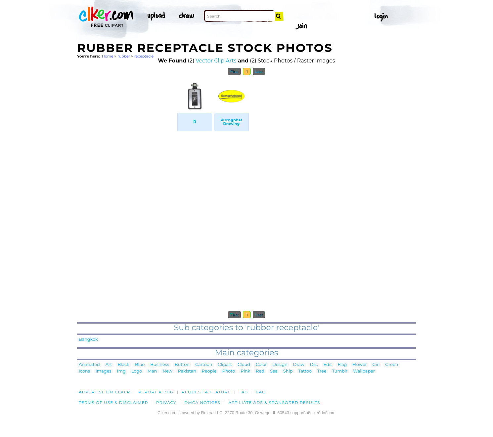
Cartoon (203, 365)
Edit (328, 365)
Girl (376, 365)
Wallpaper (364, 371)
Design (279, 365)
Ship (288, 371)
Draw (298, 365)
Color (261, 365)
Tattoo (305, 371)
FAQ (261, 391)
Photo (228, 371)
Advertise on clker (104, 391)
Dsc (314, 365)
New (167, 371)
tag (243, 391)
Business (159, 365)
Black (123, 365)
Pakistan (187, 371)
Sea (274, 371)
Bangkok (88, 340)
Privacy (166, 402)
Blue (140, 365)
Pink (245, 371)
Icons (84, 371)
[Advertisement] (126, 178)
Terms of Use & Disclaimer (113, 402)
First (234, 71)
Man (152, 371)
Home (107, 56)
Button (182, 365)
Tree (322, 371)
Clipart (225, 365)
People (209, 371)
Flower (359, 365)
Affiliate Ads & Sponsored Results (274, 402)
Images (104, 371)
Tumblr (340, 371)
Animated (89, 365)
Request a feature (206, 391)
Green (391, 365)
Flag (342, 365)
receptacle (144, 56)
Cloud (244, 365)
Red (260, 371)
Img (121, 371)
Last (259, 71)
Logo (136, 371)
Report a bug (156, 391)
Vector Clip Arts (216, 61)
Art (109, 365)
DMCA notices (202, 402)
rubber (123, 56)
